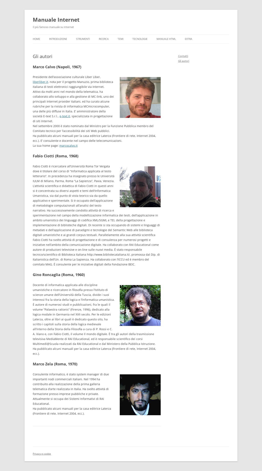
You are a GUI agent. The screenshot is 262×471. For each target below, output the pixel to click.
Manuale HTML (166, 39)
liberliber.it (40, 82)
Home (36, 39)
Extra (188, 39)
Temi (120, 39)
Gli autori (183, 61)
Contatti (183, 56)
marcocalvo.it (68, 146)
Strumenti (83, 39)
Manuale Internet (56, 19)
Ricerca (104, 39)
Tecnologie (140, 39)
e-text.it (65, 116)
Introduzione (58, 39)
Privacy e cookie (42, 453)
